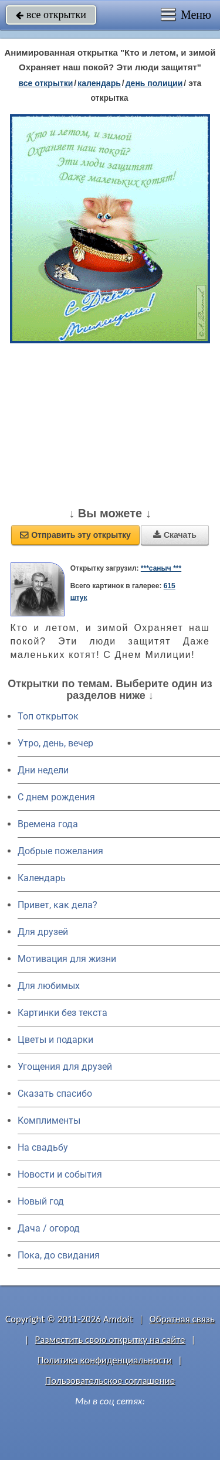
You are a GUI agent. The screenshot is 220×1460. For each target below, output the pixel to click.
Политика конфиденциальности (105, 1360)
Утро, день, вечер (55, 743)
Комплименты (49, 1120)
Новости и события (60, 1174)
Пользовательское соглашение (110, 1380)
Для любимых (49, 985)
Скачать (175, 535)
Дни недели (43, 770)
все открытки (51, 15)
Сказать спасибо (55, 1093)
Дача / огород (49, 1228)
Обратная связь (182, 1319)
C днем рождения (56, 797)
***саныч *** (161, 568)
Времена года (48, 824)
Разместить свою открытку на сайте (110, 1339)
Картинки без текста (62, 1012)
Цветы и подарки (55, 1039)
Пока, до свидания (59, 1255)
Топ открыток (48, 716)
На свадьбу (43, 1147)
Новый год (41, 1201)
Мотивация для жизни (67, 958)
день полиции (154, 83)
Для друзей (43, 931)
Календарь (99, 83)
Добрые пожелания (60, 851)
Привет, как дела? (57, 904)
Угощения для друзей (65, 1066)
